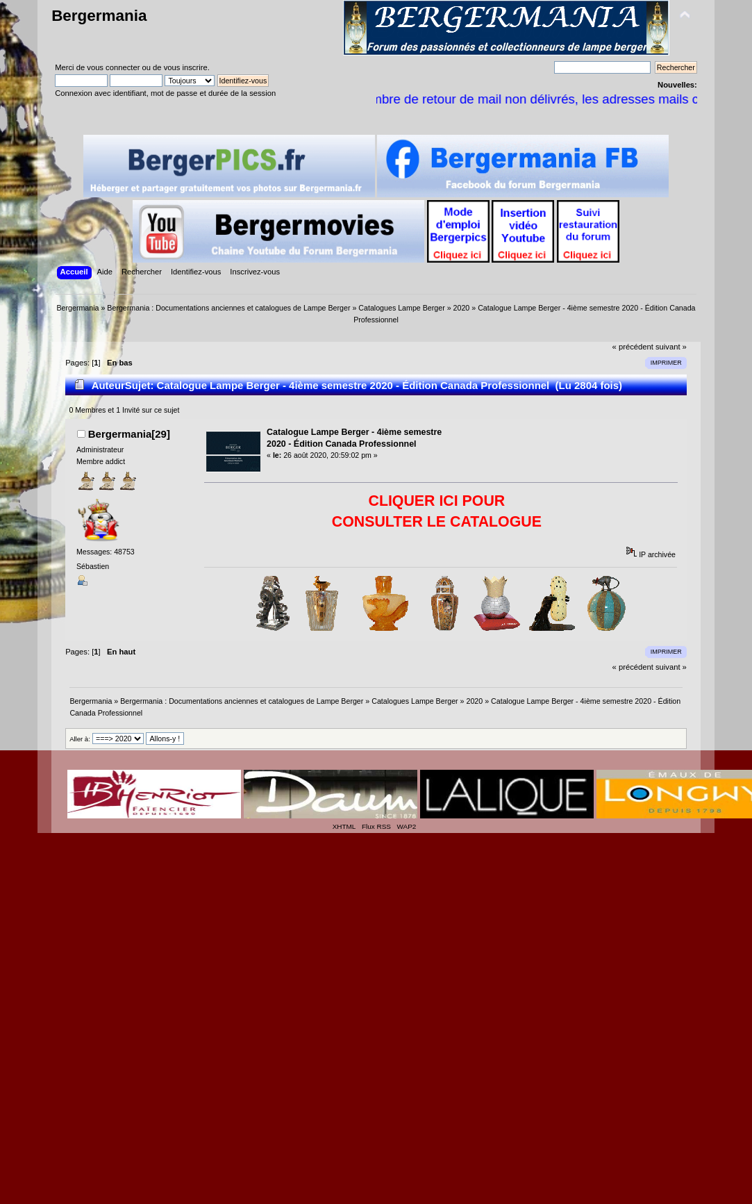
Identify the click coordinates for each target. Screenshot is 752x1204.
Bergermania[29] (129, 434)
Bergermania (99, 15)
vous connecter (113, 67)
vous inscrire (186, 67)
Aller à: (79, 739)
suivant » (671, 347)
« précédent (632, 347)
